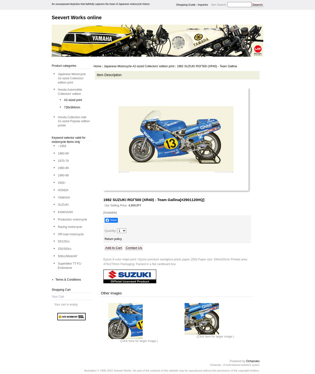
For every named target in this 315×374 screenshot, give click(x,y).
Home (97, 66)
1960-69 (63, 153)
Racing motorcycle (70, 227)
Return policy (113, 239)
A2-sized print (73, 100)
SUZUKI (63, 204)
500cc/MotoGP (67, 256)
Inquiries (203, 4)
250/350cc (64, 249)
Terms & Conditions (68, 279)
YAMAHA (64, 197)
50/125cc (64, 241)
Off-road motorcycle (71, 234)
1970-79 (63, 161)
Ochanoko (253, 361)
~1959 (62, 146)
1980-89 (63, 168)
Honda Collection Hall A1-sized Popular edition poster (74, 121)
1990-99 (63, 175)
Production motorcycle (72, 219)
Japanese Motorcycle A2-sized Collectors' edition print (72, 78)
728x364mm (72, 107)
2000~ (62, 183)
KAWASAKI (65, 212)
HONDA (63, 190)
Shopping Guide (186, 4)
